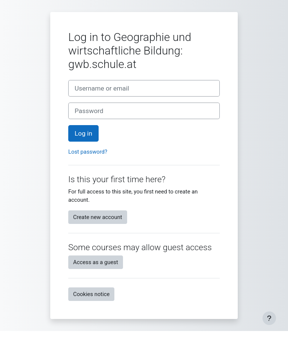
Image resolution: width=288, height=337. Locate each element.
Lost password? (87, 151)
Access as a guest (95, 262)
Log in (83, 133)
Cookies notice (91, 294)
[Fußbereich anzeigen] (269, 318)
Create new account (97, 217)
